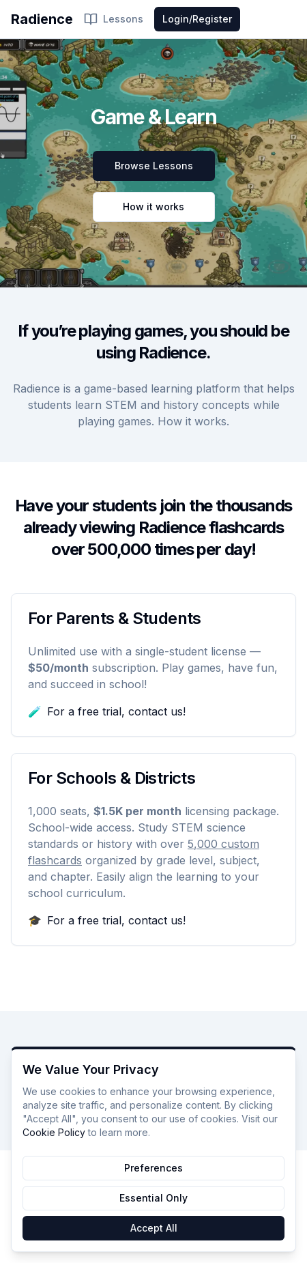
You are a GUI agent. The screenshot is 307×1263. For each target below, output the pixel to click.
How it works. (193, 421)
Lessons (113, 19)
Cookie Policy (54, 1132)
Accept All (153, 1228)
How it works (153, 206)
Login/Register (197, 19)
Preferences (153, 1168)
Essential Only (153, 1198)
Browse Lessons (154, 165)
